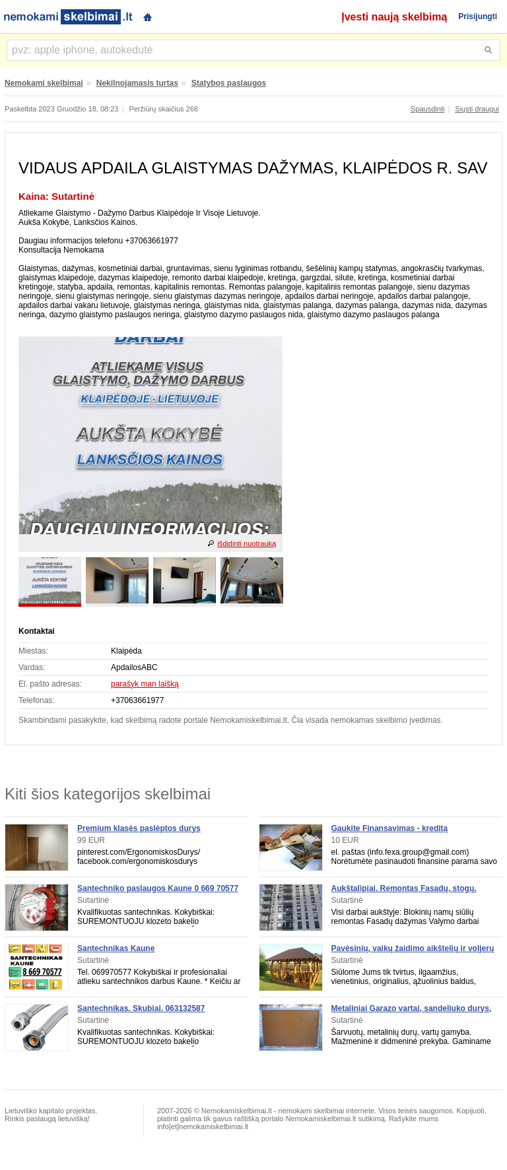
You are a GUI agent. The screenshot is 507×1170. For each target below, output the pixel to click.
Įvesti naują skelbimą (394, 16)
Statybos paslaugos (228, 83)
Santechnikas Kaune (115, 948)
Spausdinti (427, 109)
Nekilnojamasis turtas (137, 83)
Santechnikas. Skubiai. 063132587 (141, 1008)
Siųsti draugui (477, 109)
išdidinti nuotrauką (246, 543)
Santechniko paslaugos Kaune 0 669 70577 (157, 888)
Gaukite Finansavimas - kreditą (389, 828)
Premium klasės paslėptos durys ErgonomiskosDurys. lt (139, 833)
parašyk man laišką (145, 684)
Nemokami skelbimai (44, 83)
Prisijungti (477, 16)
